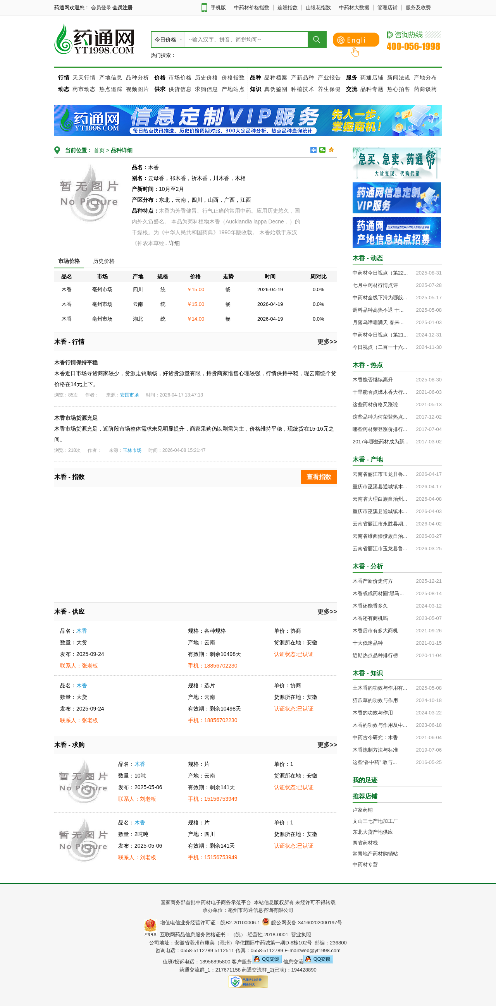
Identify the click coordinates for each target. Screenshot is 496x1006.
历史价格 (206, 77)
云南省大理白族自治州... (380, 499)
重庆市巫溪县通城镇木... (380, 486)
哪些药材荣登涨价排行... (380, 429)
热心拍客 (399, 89)
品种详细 (122, 150)
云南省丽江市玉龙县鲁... (380, 474)
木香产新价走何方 (373, 581)
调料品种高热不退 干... (378, 310)
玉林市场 (132, 450)
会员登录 (101, 7)
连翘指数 (287, 7)
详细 (174, 243)
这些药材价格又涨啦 (375, 404)
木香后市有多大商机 (375, 630)
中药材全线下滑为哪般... (380, 297)
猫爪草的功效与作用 (375, 700)
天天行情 (84, 77)
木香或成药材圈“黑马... (378, 593)
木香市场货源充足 (76, 418)
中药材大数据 (354, 7)
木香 (81, 631)
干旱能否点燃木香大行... (380, 392)
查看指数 (319, 477)
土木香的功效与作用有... (380, 688)
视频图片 (137, 89)
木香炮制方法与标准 (375, 750)
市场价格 (180, 77)
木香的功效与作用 (373, 713)
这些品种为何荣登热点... (380, 417)
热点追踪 (111, 89)
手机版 (218, 7)
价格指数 (233, 77)
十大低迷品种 (368, 643)
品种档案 (276, 77)
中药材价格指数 (251, 7)
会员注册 (122, 7)
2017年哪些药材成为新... (380, 442)
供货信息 (180, 89)
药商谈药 (425, 89)
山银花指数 (318, 7)
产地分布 (425, 77)
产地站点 (233, 89)
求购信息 (207, 89)
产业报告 (329, 77)
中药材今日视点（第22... (380, 273)
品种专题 (372, 89)
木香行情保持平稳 (76, 362)
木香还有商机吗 (370, 618)
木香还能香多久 (370, 606)
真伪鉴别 (276, 89)
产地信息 (110, 77)
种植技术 (302, 89)
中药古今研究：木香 (375, 737)
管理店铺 (387, 7)
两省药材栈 (365, 843)
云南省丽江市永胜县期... (380, 524)
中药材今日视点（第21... (380, 335)
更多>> (327, 341)
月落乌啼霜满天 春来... (378, 322)
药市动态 (84, 89)
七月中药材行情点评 (375, 285)
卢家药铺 (363, 810)
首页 (98, 150)
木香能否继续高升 (373, 380)
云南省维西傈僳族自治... (380, 536)
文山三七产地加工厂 (375, 821)
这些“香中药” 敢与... (375, 762)
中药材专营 (365, 864)
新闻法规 (398, 77)
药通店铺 (372, 77)
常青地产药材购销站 (375, 854)
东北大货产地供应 (373, 832)
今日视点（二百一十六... (380, 347)
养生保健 (329, 89)
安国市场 (129, 395)
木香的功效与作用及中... (380, 725)
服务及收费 (418, 7)
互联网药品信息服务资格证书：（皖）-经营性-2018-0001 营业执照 (234, 934)
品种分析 (137, 77)
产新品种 (302, 77)
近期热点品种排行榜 (375, 655)
